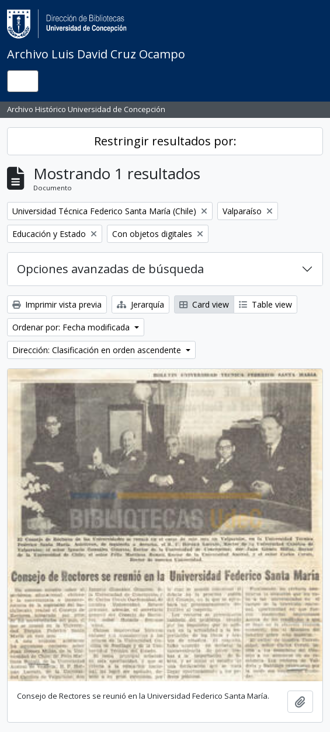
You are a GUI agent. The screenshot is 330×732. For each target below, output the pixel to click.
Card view (204, 304)
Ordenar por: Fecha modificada (72, 327)
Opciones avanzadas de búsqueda (110, 269)
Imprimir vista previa (57, 304)
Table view (265, 304)
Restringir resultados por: (165, 141)
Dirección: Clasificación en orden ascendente (97, 349)
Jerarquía (140, 304)
